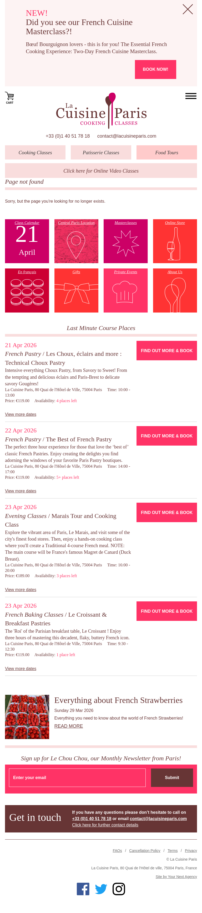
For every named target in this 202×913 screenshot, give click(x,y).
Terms (173, 851)
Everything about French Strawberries (118, 700)
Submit (172, 777)
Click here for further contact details (105, 825)
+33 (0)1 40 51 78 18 (68, 136)
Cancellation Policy (144, 851)
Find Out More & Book (167, 350)
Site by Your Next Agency (176, 877)
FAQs (117, 851)
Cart (9, 97)
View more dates (20, 414)
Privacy (191, 851)
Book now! (155, 69)
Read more (68, 726)
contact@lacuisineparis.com (126, 136)
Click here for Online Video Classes (101, 171)
